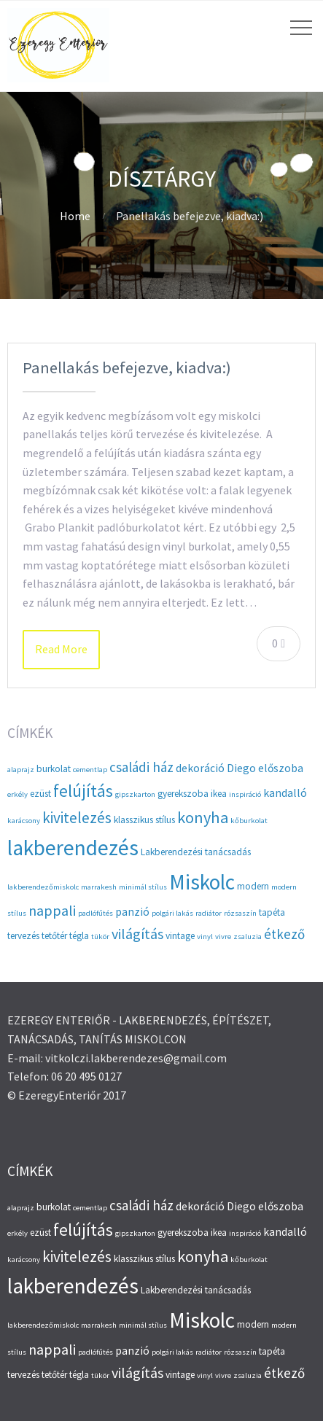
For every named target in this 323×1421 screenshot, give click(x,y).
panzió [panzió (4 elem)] (132, 912)
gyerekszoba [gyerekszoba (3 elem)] (183, 793)
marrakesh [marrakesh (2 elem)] (99, 887)
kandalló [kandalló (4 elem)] (285, 793)
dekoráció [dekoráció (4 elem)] (200, 768)
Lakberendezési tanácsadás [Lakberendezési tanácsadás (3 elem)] (196, 852)
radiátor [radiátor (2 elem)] (208, 913)
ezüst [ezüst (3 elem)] (40, 793)
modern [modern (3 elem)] (253, 886)
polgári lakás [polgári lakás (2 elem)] (172, 913)
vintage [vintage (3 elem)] (180, 936)
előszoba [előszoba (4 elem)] (280, 768)
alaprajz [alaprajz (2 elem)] (20, 769)
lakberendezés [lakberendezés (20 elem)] (73, 847)
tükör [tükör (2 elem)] (100, 936)
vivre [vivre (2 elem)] (223, 936)
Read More (61, 649)
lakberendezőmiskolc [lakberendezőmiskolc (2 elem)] (43, 887)
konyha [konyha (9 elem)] (202, 817)
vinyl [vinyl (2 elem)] (205, 936)
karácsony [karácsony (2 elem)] (23, 820)
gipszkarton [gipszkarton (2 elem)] (135, 794)
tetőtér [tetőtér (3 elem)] (54, 936)
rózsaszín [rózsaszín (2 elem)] (240, 913)
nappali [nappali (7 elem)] (52, 910)
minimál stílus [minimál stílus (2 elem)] (143, 887)
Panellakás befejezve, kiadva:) (127, 367)
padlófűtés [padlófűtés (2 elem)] (95, 913)
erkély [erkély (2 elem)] (17, 794)
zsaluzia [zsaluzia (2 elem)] (247, 936)
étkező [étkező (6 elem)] (284, 934)
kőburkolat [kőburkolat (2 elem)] (249, 820)
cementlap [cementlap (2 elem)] (90, 769)
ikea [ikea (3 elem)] (219, 793)
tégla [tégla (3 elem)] (79, 936)
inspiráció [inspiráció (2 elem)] (245, 794)
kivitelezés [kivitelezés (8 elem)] (77, 818)
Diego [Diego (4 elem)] (241, 768)
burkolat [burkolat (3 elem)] (53, 769)
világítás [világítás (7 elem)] (137, 933)
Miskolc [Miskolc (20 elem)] (202, 881)
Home (75, 216)
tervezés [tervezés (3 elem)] (23, 936)
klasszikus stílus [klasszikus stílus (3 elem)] (144, 820)
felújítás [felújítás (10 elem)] (83, 790)
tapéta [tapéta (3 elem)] (272, 912)
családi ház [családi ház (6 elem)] (141, 767)
